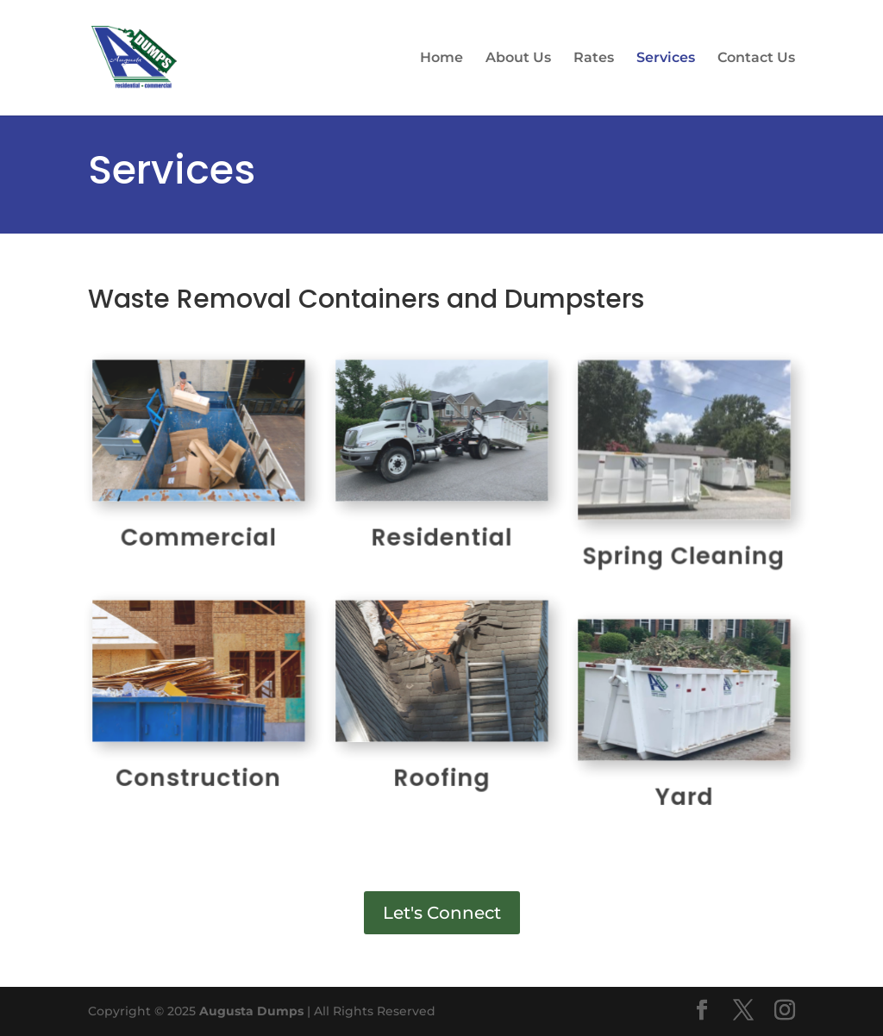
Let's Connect (442, 912)
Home (441, 59)
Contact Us (756, 59)
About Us (518, 59)
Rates (593, 59)
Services (665, 59)
